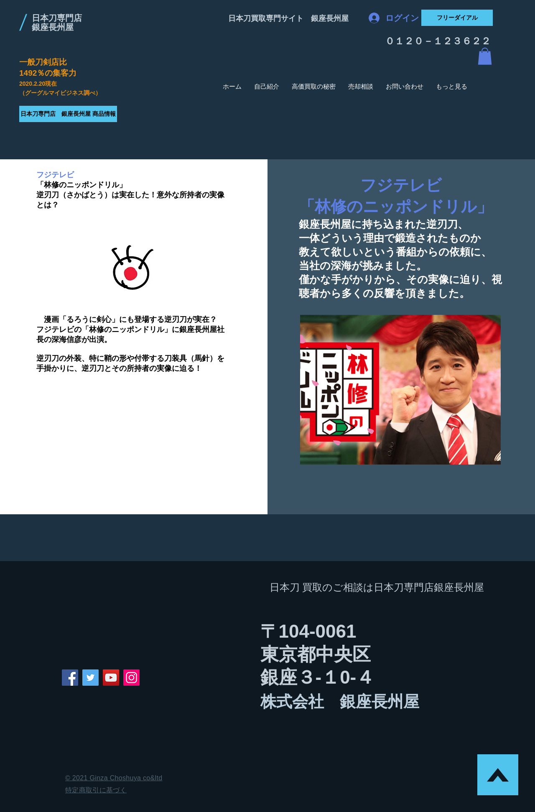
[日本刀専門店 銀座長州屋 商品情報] (68, 114)
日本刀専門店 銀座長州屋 (57, 22)
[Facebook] (70, 677)
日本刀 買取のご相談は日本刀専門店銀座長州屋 (377, 587)
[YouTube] (111, 677)
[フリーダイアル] (457, 18)
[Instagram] (131, 677)
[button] (485, 56)
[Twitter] (90, 677)
